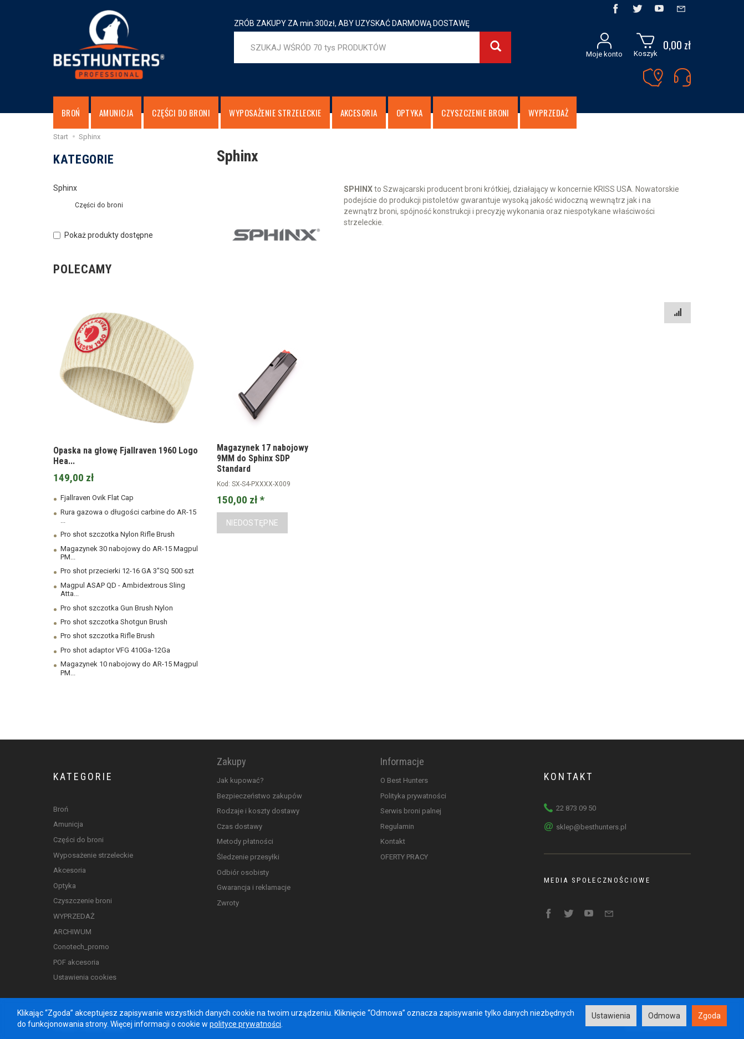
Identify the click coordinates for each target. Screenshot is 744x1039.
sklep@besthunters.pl (591, 827)
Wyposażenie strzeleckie (275, 112)
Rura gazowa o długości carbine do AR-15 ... (128, 516)
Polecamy (82, 269)
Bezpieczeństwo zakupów (259, 796)
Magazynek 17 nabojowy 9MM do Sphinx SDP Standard (262, 458)
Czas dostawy (239, 826)
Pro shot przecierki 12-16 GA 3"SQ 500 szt (127, 571)
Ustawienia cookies (84, 977)
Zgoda (709, 1015)
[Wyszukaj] (495, 47)
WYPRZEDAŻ (548, 112)
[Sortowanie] (677, 312)
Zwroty (228, 903)
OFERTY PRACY (404, 857)
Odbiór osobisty (243, 872)
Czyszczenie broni (475, 112)
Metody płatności (245, 841)
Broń (71, 112)
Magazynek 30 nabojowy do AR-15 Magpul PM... (129, 552)
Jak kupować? (240, 780)
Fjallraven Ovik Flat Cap (97, 497)
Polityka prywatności (413, 796)
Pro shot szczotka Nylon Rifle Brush (117, 534)
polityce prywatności (245, 1024)
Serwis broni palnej (410, 811)
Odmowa (664, 1015)
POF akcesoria (76, 962)
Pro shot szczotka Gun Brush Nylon (116, 608)
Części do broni (181, 112)
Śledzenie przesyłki (248, 857)
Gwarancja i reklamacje (254, 887)
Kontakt (392, 841)
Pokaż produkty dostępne (103, 235)
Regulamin (397, 826)
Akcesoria (359, 112)
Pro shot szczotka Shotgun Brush (113, 622)
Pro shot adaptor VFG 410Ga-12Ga (115, 650)
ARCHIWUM (72, 932)
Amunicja (116, 112)
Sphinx (65, 188)
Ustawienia (611, 1015)
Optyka (409, 112)
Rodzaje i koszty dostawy (258, 811)
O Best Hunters (404, 780)
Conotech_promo (81, 947)
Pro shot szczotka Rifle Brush (107, 635)
